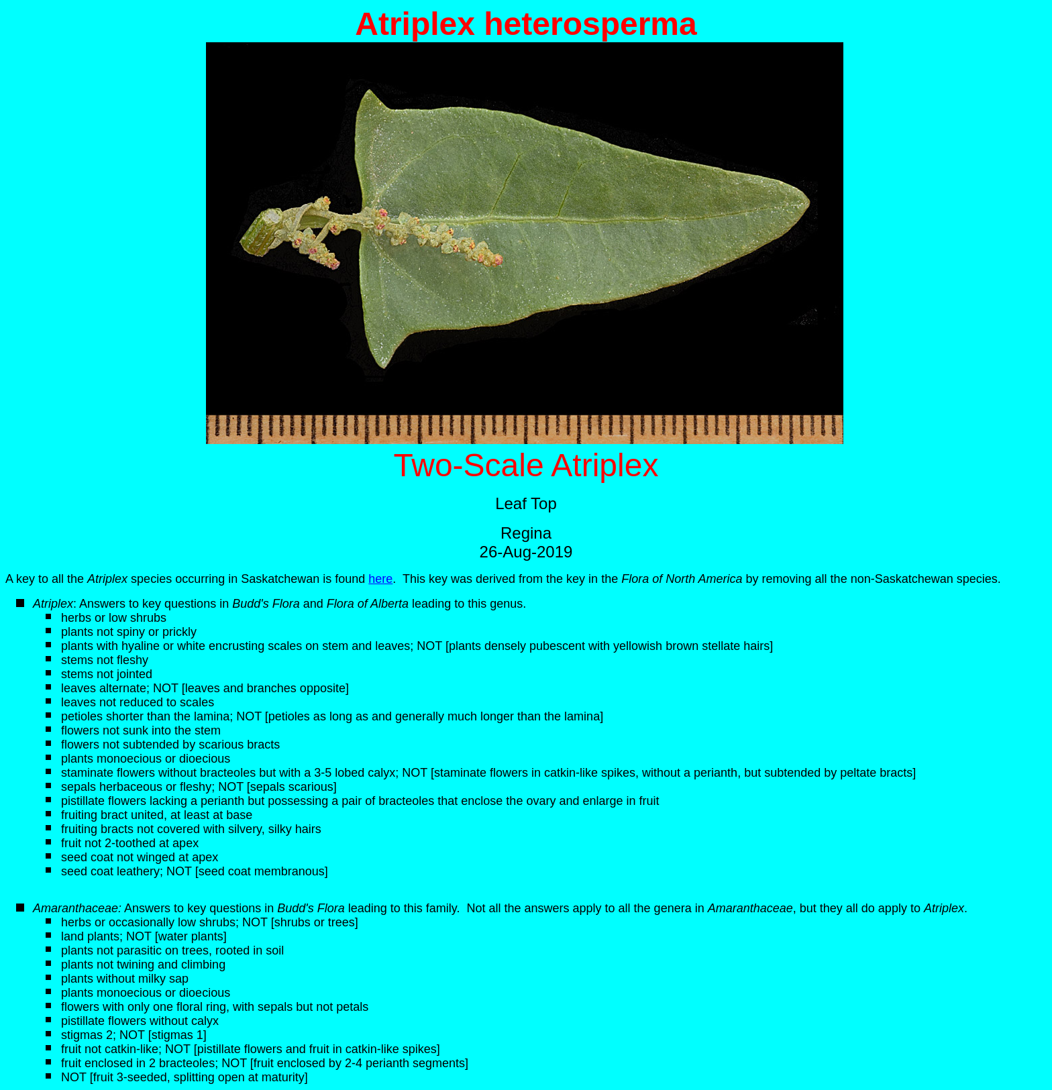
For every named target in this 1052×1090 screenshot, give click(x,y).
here (380, 579)
